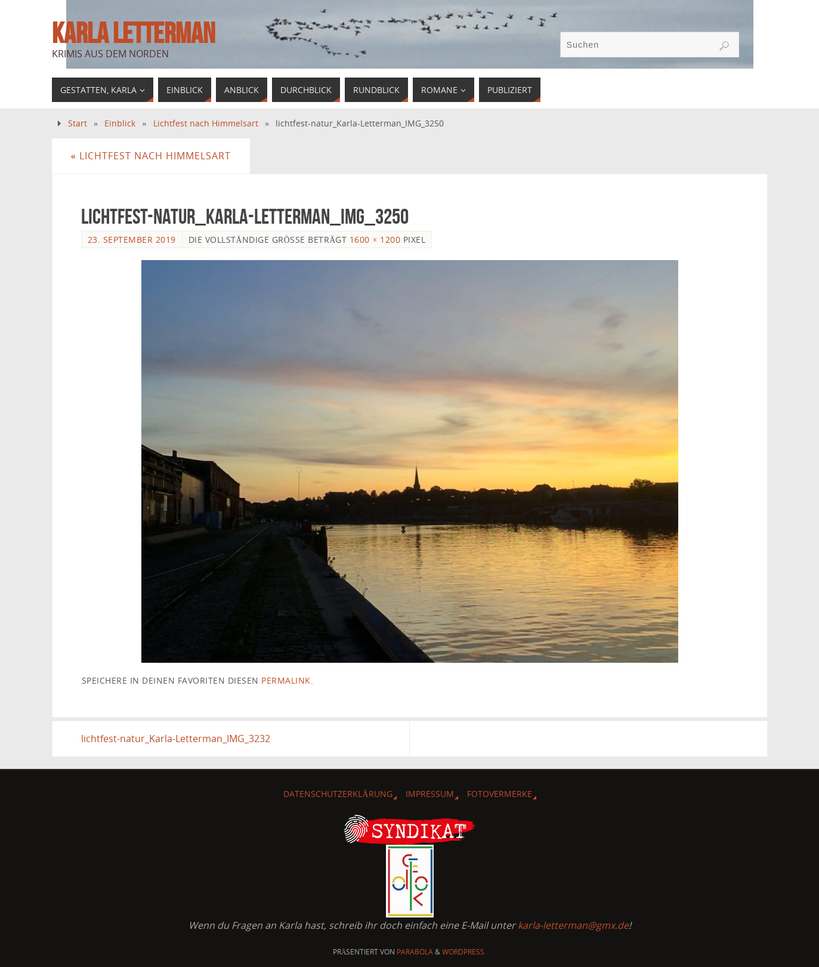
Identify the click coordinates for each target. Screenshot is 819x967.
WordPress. (464, 952)
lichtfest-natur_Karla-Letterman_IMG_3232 (175, 738)
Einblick (119, 123)
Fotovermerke (499, 793)
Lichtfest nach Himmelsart (205, 123)
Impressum (430, 793)
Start (77, 123)
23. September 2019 (132, 239)
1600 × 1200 (375, 239)
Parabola (415, 952)
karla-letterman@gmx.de (573, 925)
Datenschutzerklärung (337, 793)
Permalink (286, 680)
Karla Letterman (133, 33)
